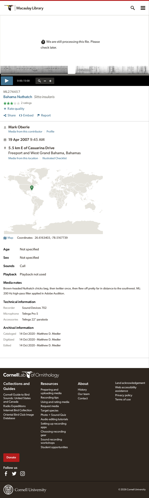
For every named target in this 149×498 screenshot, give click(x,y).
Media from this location (23, 158)
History (82, 389)
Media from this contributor (25, 131)
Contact (83, 398)
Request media (50, 406)
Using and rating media (55, 402)
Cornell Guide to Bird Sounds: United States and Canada (17, 398)
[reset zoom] (39, 80)
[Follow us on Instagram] (22, 473)
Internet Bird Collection (17, 410)
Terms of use (123, 399)
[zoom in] (50, 80)
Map (8, 237)
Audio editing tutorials (54, 419)
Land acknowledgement (130, 383)
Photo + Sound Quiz (53, 415)
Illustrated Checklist (54, 158)
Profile (50, 131)
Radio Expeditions (14, 406)
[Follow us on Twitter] (14, 473)
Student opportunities (54, 447)
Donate (11, 457)
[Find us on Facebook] (5, 473)
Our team (84, 394)
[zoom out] (45, 80)
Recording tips (50, 397)
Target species (49, 410)
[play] (7, 80)
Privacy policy (123, 395)
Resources (49, 384)
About (83, 384)
